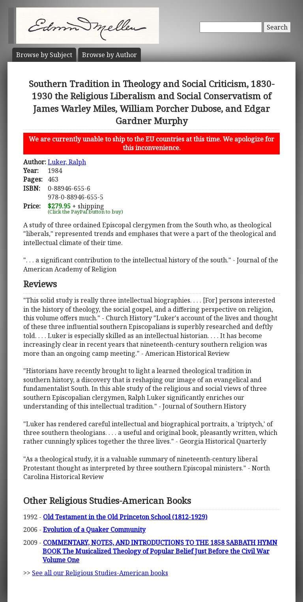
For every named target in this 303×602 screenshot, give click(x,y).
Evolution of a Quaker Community (94, 529)
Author (109, 55)
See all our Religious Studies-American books (100, 573)
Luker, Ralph (67, 162)
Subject (44, 55)
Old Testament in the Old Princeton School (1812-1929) (125, 517)
